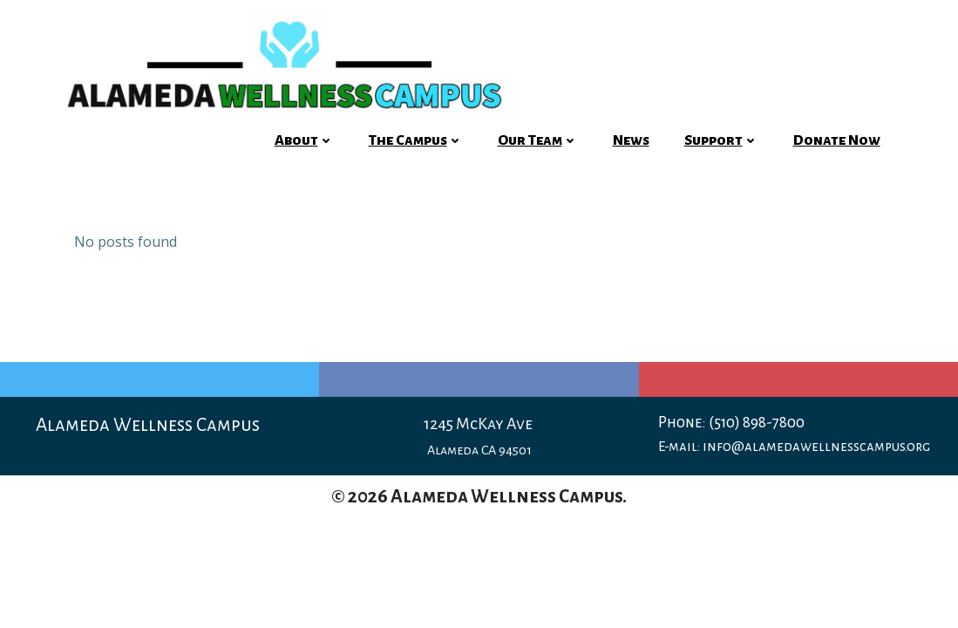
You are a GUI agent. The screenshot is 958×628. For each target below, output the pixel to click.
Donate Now (836, 140)
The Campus (416, 140)
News (631, 140)
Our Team (538, 140)
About (304, 140)
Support (721, 140)
